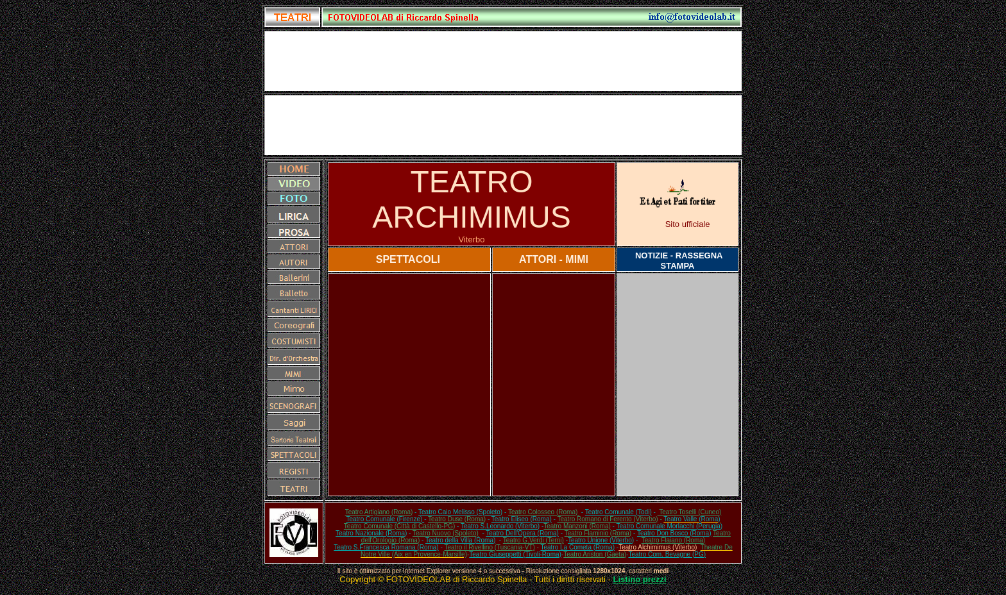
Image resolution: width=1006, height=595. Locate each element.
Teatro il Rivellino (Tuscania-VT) (489, 547)
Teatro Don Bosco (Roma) (674, 533)
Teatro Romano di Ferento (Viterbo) (608, 519)
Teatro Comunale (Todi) (618, 511)
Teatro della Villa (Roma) (460, 540)
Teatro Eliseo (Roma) (521, 519)
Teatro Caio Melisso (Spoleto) (460, 511)
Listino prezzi (640, 579)
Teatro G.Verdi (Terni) (533, 540)
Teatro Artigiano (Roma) (379, 511)
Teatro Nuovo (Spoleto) (446, 533)
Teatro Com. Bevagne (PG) (667, 554)
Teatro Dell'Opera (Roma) (522, 533)
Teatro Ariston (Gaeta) (594, 554)
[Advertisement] (503, 125)
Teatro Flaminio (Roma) (598, 533)
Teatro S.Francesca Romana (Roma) (386, 547)
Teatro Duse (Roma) (457, 519)
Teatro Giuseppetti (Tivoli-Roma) (515, 554)
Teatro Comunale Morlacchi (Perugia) (670, 526)
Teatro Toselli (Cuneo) (690, 511)
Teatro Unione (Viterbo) (601, 540)
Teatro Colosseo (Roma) (543, 511)
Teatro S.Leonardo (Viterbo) (500, 526)
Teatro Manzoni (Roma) (576, 526)
